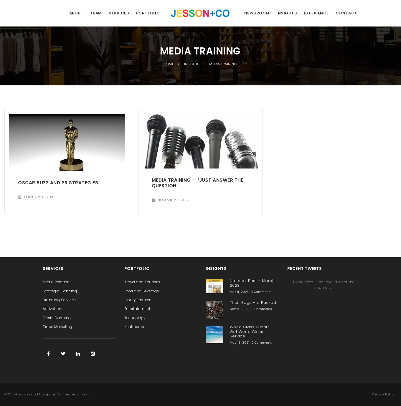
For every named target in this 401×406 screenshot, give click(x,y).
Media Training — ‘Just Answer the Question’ (198, 183)
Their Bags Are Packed (253, 302)
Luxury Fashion (138, 300)
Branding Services (59, 300)
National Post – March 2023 (252, 283)
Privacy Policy (383, 394)
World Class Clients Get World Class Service (250, 331)
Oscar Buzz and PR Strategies (58, 183)
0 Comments (261, 292)
